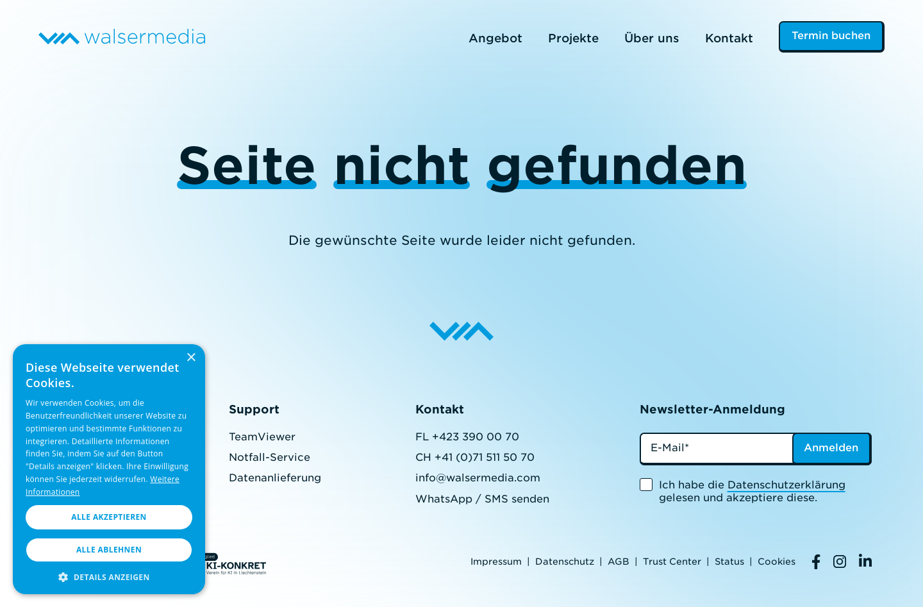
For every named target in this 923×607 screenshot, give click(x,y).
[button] (109, 575)
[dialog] (109, 469)
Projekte (573, 38)
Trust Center (672, 561)
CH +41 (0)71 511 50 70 (475, 457)
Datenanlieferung (275, 478)
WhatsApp (443, 499)
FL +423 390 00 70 (467, 437)
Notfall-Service (269, 457)
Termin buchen (831, 35)
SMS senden (517, 499)
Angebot (495, 38)
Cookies (776, 561)
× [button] (190, 358)
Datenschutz (564, 561)
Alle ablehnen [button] (109, 549)
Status (729, 561)
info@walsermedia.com (477, 478)
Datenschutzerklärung (786, 485)
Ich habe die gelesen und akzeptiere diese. (752, 491)
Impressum (496, 561)
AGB (618, 561)
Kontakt (729, 38)
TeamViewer (262, 437)
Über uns (651, 38)
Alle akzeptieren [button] (109, 516)
